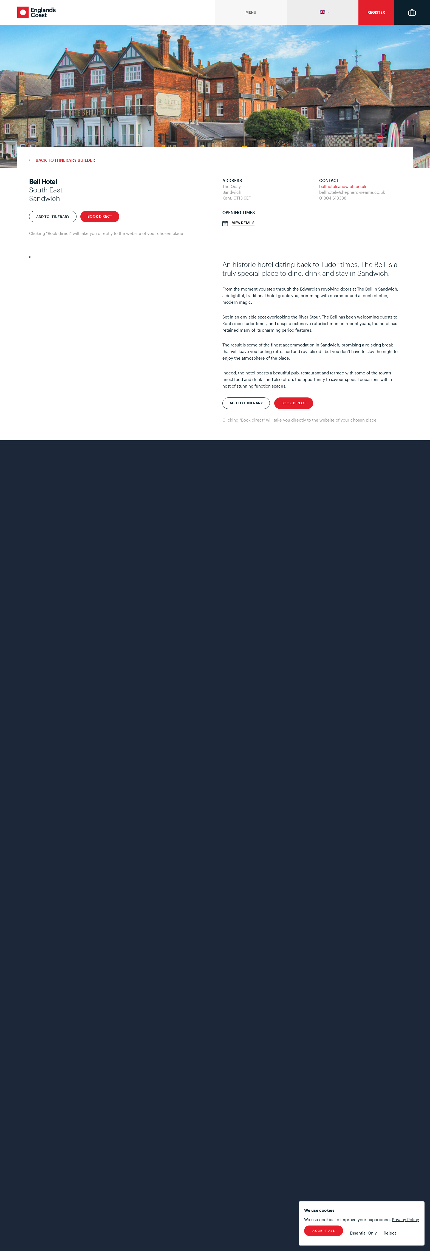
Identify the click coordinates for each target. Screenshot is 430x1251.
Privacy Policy (405, 1219)
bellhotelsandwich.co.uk (342, 186)
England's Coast (36, 12)
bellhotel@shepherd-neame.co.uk (352, 192)
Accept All (323, 1230)
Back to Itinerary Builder (65, 160)
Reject (390, 1232)
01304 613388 (332, 197)
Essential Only (363, 1232)
